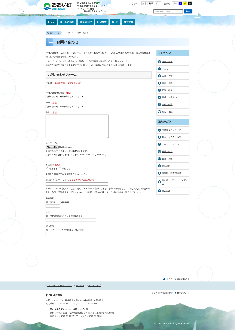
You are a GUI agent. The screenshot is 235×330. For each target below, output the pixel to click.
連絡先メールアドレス (71, 184)
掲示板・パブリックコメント (174, 182)
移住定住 (128, 22)
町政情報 (102, 22)
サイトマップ (94, 290)
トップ (51, 22)
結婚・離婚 (167, 90)
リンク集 (166, 190)
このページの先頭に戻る (177, 283)
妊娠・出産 (167, 61)
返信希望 (54, 169)
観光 (115, 22)
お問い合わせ (183, 297)
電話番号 (50, 230)
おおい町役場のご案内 (162, 297)
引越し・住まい (169, 97)
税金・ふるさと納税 (171, 137)
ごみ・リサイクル (170, 144)
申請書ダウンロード (171, 130)
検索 (188, 11)
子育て (165, 69)
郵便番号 (50, 203)
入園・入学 (167, 76)
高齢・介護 (167, 104)
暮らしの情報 (67, 22)
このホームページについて (59, 290)
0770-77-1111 (62, 308)
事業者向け (86, 22)
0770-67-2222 (67, 320)
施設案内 (166, 166)
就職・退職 (167, 83)
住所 (48, 216)
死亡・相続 (167, 111)
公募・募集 (167, 159)
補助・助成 (167, 151)
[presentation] (68, 247)
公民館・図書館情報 (171, 173)
